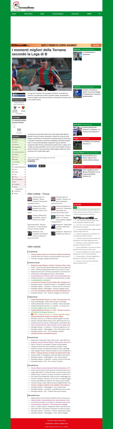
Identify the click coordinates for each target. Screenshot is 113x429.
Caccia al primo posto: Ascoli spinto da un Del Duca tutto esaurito (51, 370)
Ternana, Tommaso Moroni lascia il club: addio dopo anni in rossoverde (53, 321)
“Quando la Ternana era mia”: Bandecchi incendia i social (49, 346)
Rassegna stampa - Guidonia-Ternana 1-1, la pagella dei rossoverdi (52, 284)
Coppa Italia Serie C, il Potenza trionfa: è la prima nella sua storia (51, 372)
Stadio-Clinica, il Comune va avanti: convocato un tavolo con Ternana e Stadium (56, 374)
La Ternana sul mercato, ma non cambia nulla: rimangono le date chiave (53, 282)
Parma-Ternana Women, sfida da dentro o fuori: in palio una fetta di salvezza (55, 325)
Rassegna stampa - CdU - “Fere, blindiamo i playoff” (47, 331)
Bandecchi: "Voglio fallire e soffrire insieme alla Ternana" (64, 227)
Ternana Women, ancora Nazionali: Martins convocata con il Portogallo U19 (54, 368)
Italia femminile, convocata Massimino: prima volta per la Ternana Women (54, 400)
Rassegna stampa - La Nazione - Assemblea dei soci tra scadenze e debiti (54, 389)
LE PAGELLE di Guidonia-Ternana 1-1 (43, 312)
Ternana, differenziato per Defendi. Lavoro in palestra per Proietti (40, 217)
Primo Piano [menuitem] (28, 14)
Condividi (32, 166)
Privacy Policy (62, 420)
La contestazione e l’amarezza (40, 280)
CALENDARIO (49, 423)
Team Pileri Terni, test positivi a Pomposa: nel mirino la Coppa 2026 (52, 408)
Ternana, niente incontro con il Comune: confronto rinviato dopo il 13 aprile (54, 254)
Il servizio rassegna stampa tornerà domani (44, 258)
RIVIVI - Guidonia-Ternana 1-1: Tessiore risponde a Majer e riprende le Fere (56, 314)
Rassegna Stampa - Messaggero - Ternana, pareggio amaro (50, 288)
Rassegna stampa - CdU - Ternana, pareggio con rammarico (50, 293)
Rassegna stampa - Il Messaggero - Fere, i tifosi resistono (49, 357)
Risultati (19, 133)
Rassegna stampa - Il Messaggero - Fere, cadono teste (48, 387)
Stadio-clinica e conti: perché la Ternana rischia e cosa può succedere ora (54, 398)
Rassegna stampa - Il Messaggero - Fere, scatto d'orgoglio (49, 413)
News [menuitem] (42, 14)
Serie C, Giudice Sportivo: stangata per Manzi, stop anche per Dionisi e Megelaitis (57, 406)
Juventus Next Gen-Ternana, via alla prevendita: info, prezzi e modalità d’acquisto (56, 256)
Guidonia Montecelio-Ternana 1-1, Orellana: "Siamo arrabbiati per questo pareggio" (57, 304)
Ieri (78, 207)
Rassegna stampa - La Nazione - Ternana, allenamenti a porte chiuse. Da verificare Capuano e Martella (63, 411)
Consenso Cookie (52, 420)
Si (14, 124)
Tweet (42, 166)
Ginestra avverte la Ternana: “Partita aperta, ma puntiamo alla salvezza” (53, 323)
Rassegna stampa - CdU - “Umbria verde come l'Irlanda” (48, 391)
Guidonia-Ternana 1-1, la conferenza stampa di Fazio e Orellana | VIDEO (54, 278)
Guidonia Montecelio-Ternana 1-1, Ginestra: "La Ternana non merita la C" (54, 306)
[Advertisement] (56, 29)
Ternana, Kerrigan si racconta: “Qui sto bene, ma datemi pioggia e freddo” (54, 378)
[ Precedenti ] (19, 113)
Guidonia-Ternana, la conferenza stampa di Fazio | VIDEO (49, 348)
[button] (19, 129)
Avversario (77, 124)
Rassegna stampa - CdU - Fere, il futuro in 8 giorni (47, 361)
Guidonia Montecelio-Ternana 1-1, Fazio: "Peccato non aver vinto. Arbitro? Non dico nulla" (59, 310)
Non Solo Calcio (79, 167)
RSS (66, 423)
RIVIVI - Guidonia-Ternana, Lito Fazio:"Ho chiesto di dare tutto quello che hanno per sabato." (60, 353)
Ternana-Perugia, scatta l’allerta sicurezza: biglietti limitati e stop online (53, 383)
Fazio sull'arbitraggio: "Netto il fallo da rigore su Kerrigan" (49, 301)
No (14, 127)
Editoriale (77, 49)
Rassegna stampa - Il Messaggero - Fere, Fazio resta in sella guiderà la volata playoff (58, 329)
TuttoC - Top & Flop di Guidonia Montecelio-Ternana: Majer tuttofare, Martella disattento (58, 267)
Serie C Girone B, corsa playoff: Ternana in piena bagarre (49, 344)
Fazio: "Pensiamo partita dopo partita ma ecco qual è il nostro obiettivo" (53, 269)
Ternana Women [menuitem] (57, 14)
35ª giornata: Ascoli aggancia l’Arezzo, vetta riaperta (47, 274)
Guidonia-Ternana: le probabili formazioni (44, 333)
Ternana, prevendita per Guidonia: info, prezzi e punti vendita (50, 381)
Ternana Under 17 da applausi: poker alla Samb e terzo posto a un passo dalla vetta (57, 355)
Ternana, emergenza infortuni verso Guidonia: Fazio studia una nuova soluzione (56, 385)
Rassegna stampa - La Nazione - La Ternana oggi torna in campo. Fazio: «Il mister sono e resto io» (62, 327)
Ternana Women (79, 152)
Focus (33, 157)
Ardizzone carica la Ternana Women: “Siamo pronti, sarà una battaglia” (53, 342)
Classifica (15, 136)
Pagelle (76, 138)
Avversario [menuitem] (75, 14)
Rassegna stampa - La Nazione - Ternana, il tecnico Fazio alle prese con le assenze (57, 359)
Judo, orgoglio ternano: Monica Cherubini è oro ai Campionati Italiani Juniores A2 (56, 351)
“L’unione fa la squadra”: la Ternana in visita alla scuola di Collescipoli (53, 402)
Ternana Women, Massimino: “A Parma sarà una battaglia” (49, 404)
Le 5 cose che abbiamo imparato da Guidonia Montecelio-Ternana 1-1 (53, 291)
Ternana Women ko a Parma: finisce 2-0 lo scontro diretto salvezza (52, 276)
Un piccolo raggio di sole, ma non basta (43, 308)
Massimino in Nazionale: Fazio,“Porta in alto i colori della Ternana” (51, 340)
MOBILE (62, 423)
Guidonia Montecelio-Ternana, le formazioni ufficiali (47, 316)
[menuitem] (99, 14)
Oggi (75, 207)
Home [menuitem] (14, 14)
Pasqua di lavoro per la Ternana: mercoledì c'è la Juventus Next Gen (52, 271)
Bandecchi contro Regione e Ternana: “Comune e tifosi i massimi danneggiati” (55, 265)
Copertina (77, 87)
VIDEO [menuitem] (89, 14)
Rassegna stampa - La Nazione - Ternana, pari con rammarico (50, 286)
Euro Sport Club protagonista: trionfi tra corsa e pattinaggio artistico (52, 376)
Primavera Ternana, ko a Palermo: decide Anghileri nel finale (50, 318)
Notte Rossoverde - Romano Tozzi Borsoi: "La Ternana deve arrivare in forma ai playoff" (37, 227)
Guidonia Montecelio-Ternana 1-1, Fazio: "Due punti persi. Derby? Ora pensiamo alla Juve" (59, 299)
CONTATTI (56, 423)
